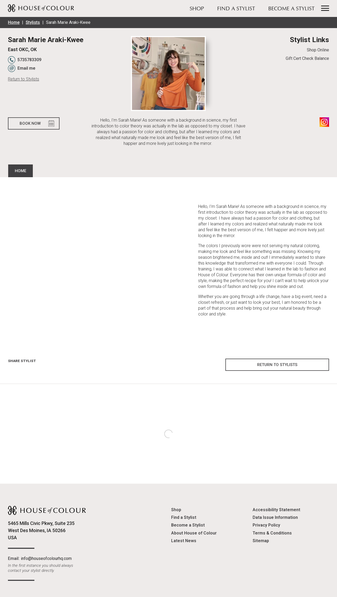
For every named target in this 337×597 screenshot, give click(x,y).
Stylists (33, 22)
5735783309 (29, 59)
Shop (197, 9)
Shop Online (318, 49)
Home (14, 22)
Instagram (324, 122)
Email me (26, 68)
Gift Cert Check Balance (307, 58)
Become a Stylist (291, 9)
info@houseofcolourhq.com (46, 558)
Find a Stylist (236, 9)
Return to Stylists (23, 79)
